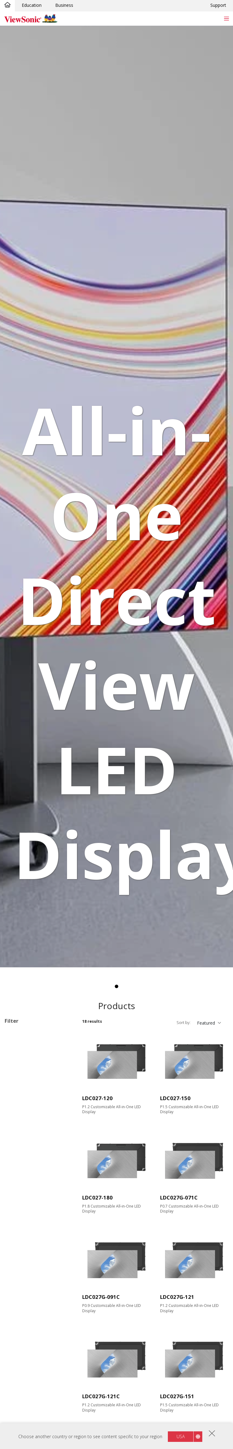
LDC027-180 (97, 1197)
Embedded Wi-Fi (30, 1400)
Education (32, 5)
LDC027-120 (97, 1098)
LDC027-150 (175, 1098)
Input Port (21, 1213)
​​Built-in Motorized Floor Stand (38, 1355)
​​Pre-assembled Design (37, 1335)
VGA (18, 1229)
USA (181, 1436)
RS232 (20, 1279)
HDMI (20, 1221)
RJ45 (18, 1270)
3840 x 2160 (26, 1171)
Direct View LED (30, 1066)
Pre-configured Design (36, 1327)
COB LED (23, 1374)
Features (20, 1296)
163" (19, 1122)
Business (64, 5)
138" (19, 1113)
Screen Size (23, 1097)
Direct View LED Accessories (30, 1077)
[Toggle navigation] (226, 18)
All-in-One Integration (35, 1304)
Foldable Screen (30, 1343)
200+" (20, 1130)
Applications (24, 1058)
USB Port (23, 1237)
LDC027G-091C (101, 1296)
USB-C (20, 1246)
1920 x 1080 (26, 1155)
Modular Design (30, 1366)
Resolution (22, 1147)
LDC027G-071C (179, 1197)
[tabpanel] (116, 497)
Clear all (65, 1034)
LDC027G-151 (177, 1396)
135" (19, 1105)
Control (18, 1262)
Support (218, 5)
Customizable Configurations (34, 1042)
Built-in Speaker (30, 1391)
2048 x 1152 (26, 1163)
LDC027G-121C (101, 1396)
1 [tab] (117, 986)
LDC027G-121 (177, 1296)
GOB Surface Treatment (38, 1383)
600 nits (22, 1196)
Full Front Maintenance (37, 1408)
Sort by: (183, 1022)
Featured (206, 1023)
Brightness (22, 1188)
